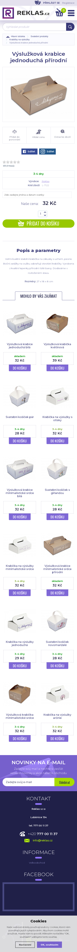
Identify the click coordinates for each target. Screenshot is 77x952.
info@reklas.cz (43, 840)
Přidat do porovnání (14, 135)
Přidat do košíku (38, 223)
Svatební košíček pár (20, 417)
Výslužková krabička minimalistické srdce (20, 716)
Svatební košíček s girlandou (57, 491)
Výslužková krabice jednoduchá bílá (20, 346)
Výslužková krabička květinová (57, 346)
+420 (43, 834)
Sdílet (29, 151)
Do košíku (20, 368)
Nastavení (25, 944)
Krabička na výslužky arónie (57, 716)
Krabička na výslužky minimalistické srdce (20, 567)
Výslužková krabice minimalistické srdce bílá (20, 493)
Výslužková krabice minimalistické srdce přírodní (57, 569)
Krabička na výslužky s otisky (57, 418)
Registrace (68, 2)
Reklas (45, 181)
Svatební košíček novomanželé (57, 643)
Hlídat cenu (38, 134)
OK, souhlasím (49, 944)
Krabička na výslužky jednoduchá (20, 643)
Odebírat (64, 782)
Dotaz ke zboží (62, 134)
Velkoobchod (37, 862)
